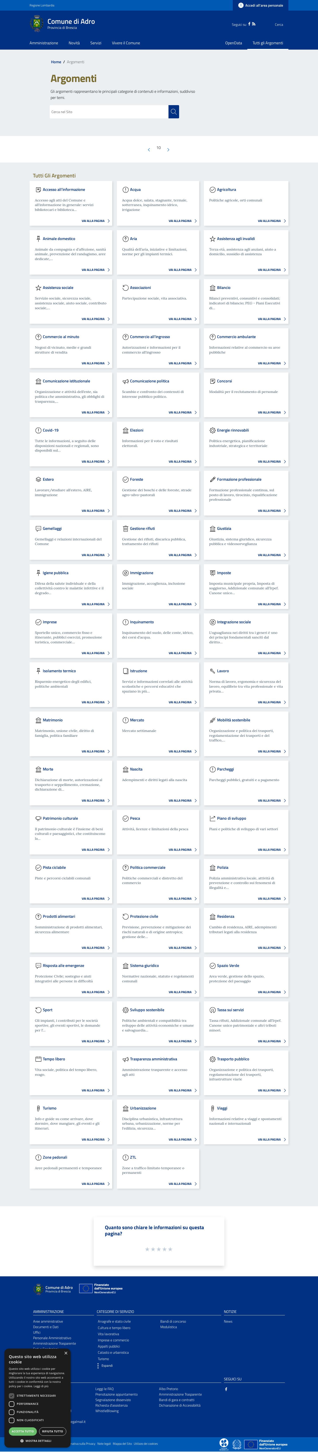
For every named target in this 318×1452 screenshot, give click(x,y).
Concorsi (224, 381)
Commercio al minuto (61, 337)
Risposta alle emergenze (63, 966)
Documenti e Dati (46, 1327)
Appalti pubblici (109, 1346)
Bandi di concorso (173, 1321)
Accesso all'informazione (64, 190)
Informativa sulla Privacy (79, 1444)
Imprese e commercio (113, 1340)
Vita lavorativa (108, 1334)
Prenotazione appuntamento (116, 1394)
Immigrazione (141, 573)
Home (56, 62)
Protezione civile (144, 917)
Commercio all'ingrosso (150, 337)
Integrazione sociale (234, 622)
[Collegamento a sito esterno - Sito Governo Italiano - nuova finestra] (237, 1444)
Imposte (224, 573)
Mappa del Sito (122, 1444)
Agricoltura (226, 190)
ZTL (133, 1157)
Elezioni (136, 430)
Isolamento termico (59, 671)
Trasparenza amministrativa (153, 1059)
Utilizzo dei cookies (146, 1444)
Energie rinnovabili (233, 430)
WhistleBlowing (107, 1411)
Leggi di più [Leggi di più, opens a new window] (41, 1386)
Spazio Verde (228, 966)
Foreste (136, 479)
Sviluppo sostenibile (147, 1010)
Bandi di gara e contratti (176, 1400)
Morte (48, 769)
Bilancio (224, 288)
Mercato (137, 720)
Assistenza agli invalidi (236, 239)
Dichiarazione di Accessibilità (180, 1405)
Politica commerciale (147, 867)
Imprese (50, 622)
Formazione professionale (239, 479)
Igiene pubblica (55, 573)
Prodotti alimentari (59, 917)
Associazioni (140, 288)
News (228, 1321)
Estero (48, 479)
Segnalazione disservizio (113, 1400)
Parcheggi (225, 769)
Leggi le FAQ (104, 1389)
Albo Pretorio (168, 1389)
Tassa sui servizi (230, 1010)
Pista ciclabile (54, 867)
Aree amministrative (48, 1321)
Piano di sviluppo (231, 818)
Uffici (36, 1332)
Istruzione (138, 671)
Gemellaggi (52, 529)
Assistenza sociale (58, 288)
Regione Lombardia (42, 5)
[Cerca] (283, 24)
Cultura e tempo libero (114, 1328)
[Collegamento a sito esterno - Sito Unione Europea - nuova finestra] (100, 1290)
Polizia (222, 867)
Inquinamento (142, 622)
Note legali (104, 1444)
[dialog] (37, 1398)
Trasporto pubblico (233, 1059)
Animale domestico (59, 239)
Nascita (136, 769)
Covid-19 (51, 430)
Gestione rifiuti (142, 529)
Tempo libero (54, 1059)
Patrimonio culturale (60, 818)
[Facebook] (240, 23)
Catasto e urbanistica (113, 1352)
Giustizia (224, 529)
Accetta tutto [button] (23, 1431)
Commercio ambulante (236, 337)
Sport (47, 1010)
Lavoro (223, 671)
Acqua (135, 190)
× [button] (65, 1353)
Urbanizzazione (143, 1108)
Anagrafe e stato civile (114, 1321)
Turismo (50, 1108)
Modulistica (168, 1327)
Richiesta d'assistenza (111, 1405)
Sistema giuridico (144, 966)
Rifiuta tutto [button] (52, 1431)
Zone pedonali (55, 1157)
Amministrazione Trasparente (54, 1343)
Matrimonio (53, 720)
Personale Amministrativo (52, 1338)
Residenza (225, 917)
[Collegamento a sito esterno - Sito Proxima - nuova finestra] (224, 1444)
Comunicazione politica (149, 381)
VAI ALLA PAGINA (97, 221)
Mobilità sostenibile (233, 720)
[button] (104, 1366)
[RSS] (245, 23)
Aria (133, 239)
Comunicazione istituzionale (66, 381)
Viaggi (222, 1108)
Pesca (135, 818)
